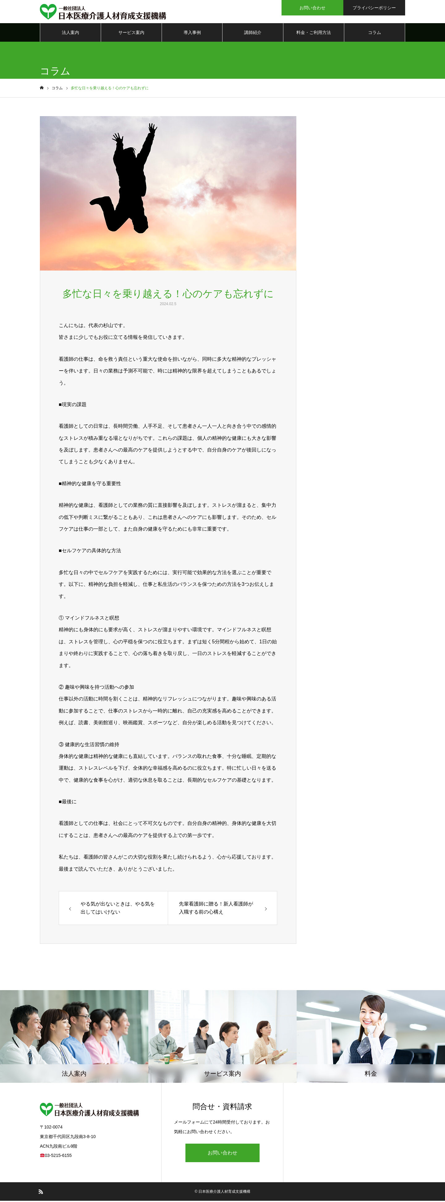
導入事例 (192, 34)
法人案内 (70, 34)
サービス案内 (131, 34)
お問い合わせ (222, 1154)
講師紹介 (252, 34)
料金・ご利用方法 (313, 34)
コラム (374, 34)
